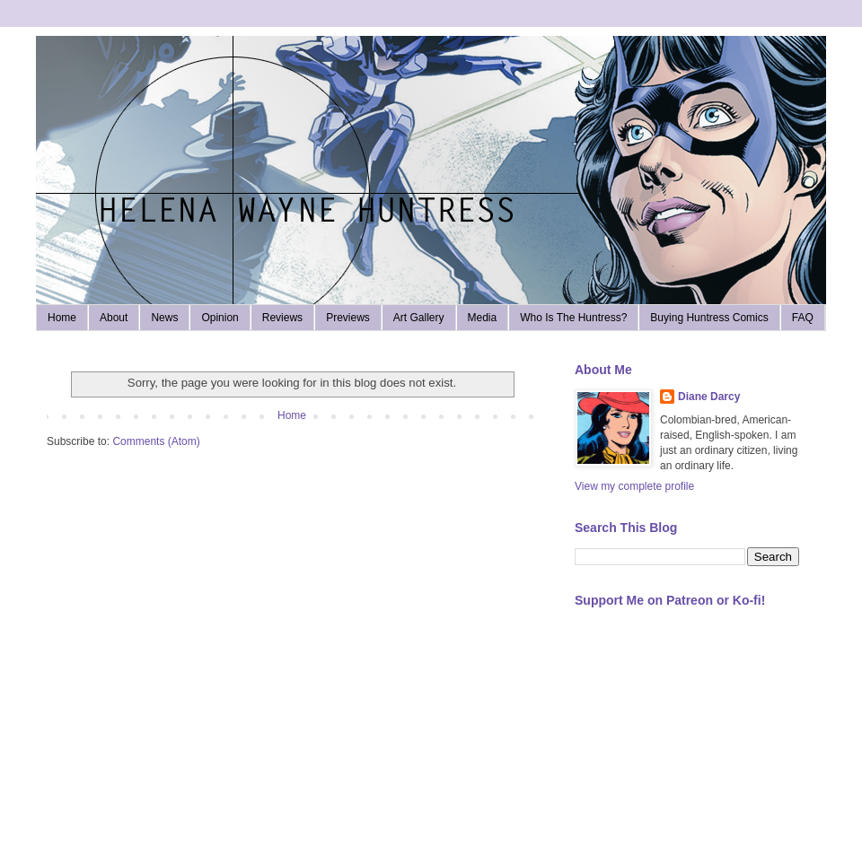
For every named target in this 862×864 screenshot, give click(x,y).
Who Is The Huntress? (573, 317)
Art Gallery (418, 317)
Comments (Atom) (155, 441)
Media (482, 317)
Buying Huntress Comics (709, 317)
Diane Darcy (709, 396)
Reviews (282, 317)
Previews (348, 317)
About (114, 317)
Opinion (219, 317)
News (164, 317)
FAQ (803, 317)
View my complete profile (634, 486)
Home (62, 317)
